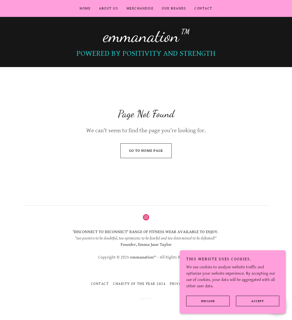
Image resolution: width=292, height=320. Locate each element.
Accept (250, 301)
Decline (200, 301)
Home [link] (85, 8)
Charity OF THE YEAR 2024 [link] (139, 284)
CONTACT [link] (203, 8)
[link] (146, 40)
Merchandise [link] (139, 8)
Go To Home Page (141, 150)
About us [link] (108, 8)
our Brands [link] (174, 8)
